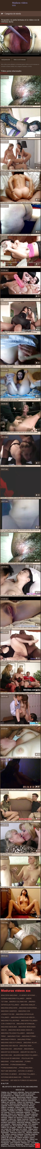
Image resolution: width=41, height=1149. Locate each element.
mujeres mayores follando (26, 1055)
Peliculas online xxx (17, 1132)
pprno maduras (25, 1068)
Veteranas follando (24, 1122)
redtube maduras (8, 1071)
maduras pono (14, 1036)
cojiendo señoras (27, 995)
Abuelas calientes (31, 1114)
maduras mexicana (9, 1027)
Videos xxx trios (22, 1139)
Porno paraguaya (17, 1144)
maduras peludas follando (13, 1033)
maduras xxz (6, 1049)
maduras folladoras (10, 1020)
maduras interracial (26, 1024)
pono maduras (16, 1061)
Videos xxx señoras (8, 1102)
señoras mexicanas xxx (11, 1077)
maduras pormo (29, 1036)
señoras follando (27, 1074)
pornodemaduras (18, 1065)
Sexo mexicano (30, 1126)
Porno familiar (18, 1126)
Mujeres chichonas (8, 1146)
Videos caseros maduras (14, 1134)
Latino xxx (12, 1119)
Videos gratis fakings (19, 1124)
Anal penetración (5, 59)
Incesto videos (6, 1094)
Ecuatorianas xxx (7, 1095)
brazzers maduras (9, 995)
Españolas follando (8, 1139)
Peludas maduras (31, 1134)
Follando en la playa (8, 1097)
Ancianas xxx (34, 1119)
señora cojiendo (25, 1071)
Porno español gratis (24, 1131)
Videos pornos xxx (19, 1141)
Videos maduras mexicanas (25, 1101)
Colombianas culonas (9, 1116)
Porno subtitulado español (20, 1112)
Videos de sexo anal (8, 1137)
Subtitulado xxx (7, 1136)
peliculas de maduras (10, 1058)
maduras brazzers (9, 1008)
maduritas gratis (28, 1052)
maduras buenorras (28, 1008)
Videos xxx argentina (16, 1114)
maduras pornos (8, 1039)
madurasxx (29, 1049)
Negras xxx (25, 1143)
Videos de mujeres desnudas (24, 1094)
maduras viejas (30, 1042)
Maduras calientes (17, 1092)
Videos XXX (18, 1136)
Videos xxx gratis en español (12, 1109)
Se (3, 1134)
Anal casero (31, 1099)
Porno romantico (14, 1106)
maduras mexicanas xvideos (20, 1030)
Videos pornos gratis (8, 1121)
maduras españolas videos (23, 1017)
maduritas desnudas (10, 1052)
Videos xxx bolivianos (25, 1102)
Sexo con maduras (32, 1092)
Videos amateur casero (25, 1137)
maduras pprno (24, 1039)
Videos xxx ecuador (8, 1127)
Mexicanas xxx (22, 1121)
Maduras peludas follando (19, 1104)
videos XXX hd (29, 1136)
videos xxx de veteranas (19, 59)
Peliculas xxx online (19, 1129)
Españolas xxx (6, 1126)
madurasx (18, 1049)
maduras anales (28, 1005)
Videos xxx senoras (15, 1117)
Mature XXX (10, 1131)
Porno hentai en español (25, 1146)
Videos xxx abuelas (24, 1127)
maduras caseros (9, 1011)
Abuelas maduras (32, 1132)
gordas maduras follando (12, 998)
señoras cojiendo (9, 1074)
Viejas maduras (22, 1119)
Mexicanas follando (24, 1097)
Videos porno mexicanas (24, 1095)
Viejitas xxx (5, 1092)
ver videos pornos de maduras (23, 1080)
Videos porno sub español (25, 1107)
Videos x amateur (7, 1107)
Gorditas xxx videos (16, 1111)
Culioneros (28, 1111)
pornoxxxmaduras (9, 1068)
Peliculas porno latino (19, 1099)
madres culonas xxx (18, 1002)
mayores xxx (6, 1055)
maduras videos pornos (11, 1042)
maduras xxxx (26, 1046)
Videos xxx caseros (31, 1144)
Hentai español (24, 1116)
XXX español (33, 1124)
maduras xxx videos (9, 1046)
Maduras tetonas (28, 1106)
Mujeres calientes (7, 1101)
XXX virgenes (15, 1143)
